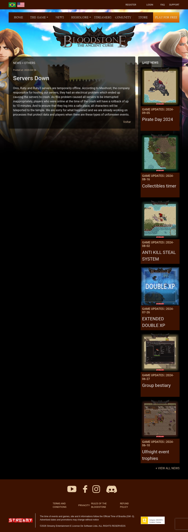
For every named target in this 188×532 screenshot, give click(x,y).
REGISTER (131, 4)
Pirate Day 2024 (157, 119)
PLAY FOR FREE (166, 17)
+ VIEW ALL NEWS (168, 468)
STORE (143, 17)
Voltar (127, 122)
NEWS (60, 17)
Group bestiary (156, 385)
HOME (18, 17)
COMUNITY (123, 17)
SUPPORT (174, 4)
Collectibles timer (159, 186)
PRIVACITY (84, 505)
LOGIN (149, 4)
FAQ (162, 4)
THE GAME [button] (38, 17)
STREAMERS (102, 17)
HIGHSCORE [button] (80, 17)
